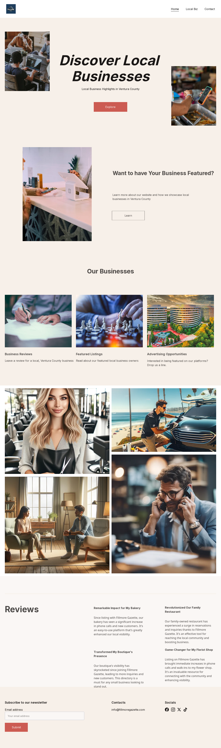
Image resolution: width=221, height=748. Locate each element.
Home (175, 9)
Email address (14, 709)
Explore (110, 107)
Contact (210, 9)
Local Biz (192, 9)
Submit (16, 727)
